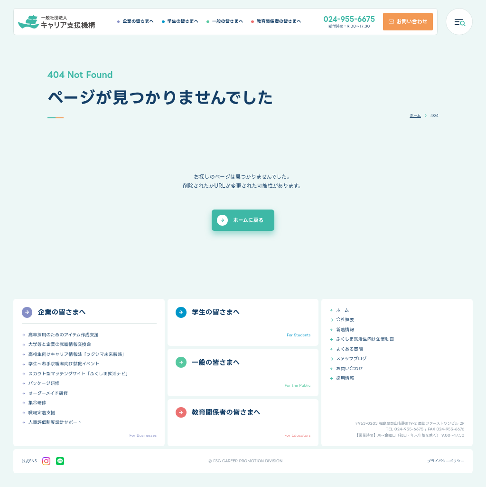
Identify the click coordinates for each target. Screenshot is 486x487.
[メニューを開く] (459, 21)
